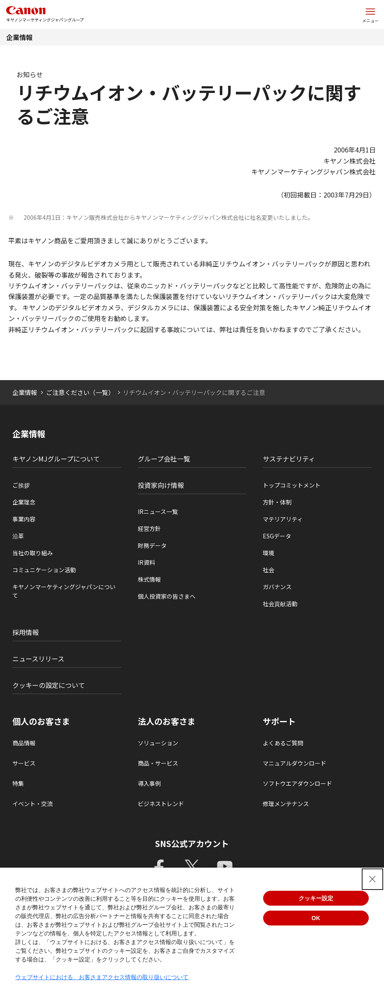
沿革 (18, 536)
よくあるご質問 (283, 743)
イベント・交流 (32, 803)
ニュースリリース (38, 659)
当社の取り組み (32, 553)
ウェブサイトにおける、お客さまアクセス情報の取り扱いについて (101, 977)
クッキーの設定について (48, 685)
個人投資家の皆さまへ (167, 596)
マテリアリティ (283, 519)
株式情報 (149, 579)
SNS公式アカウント (192, 843)
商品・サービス (158, 763)
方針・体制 (277, 502)
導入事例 (149, 783)
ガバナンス (277, 587)
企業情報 (19, 37)
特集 (18, 783)
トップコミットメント (291, 485)
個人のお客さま (41, 721)
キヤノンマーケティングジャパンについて (63, 591)
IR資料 (146, 562)
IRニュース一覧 (158, 511)
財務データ (152, 545)
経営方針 (149, 528)
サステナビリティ (289, 459)
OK (315, 918)
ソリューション (158, 743)
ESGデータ (277, 536)
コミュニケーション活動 (44, 570)
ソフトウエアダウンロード (297, 783)
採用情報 (25, 632)
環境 (268, 553)
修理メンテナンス (286, 803)
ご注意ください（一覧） (80, 392)
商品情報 (23, 743)
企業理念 (23, 502)
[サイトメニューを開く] (370, 14)
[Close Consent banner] (372, 879)
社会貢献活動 (280, 603)
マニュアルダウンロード (294, 763)
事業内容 (23, 519)
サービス (23, 763)
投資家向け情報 (161, 485)
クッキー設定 (316, 898)
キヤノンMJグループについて (56, 459)
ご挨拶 (21, 485)
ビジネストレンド (161, 803)
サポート (279, 721)
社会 (268, 570)
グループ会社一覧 (164, 459)
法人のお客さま (167, 721)
